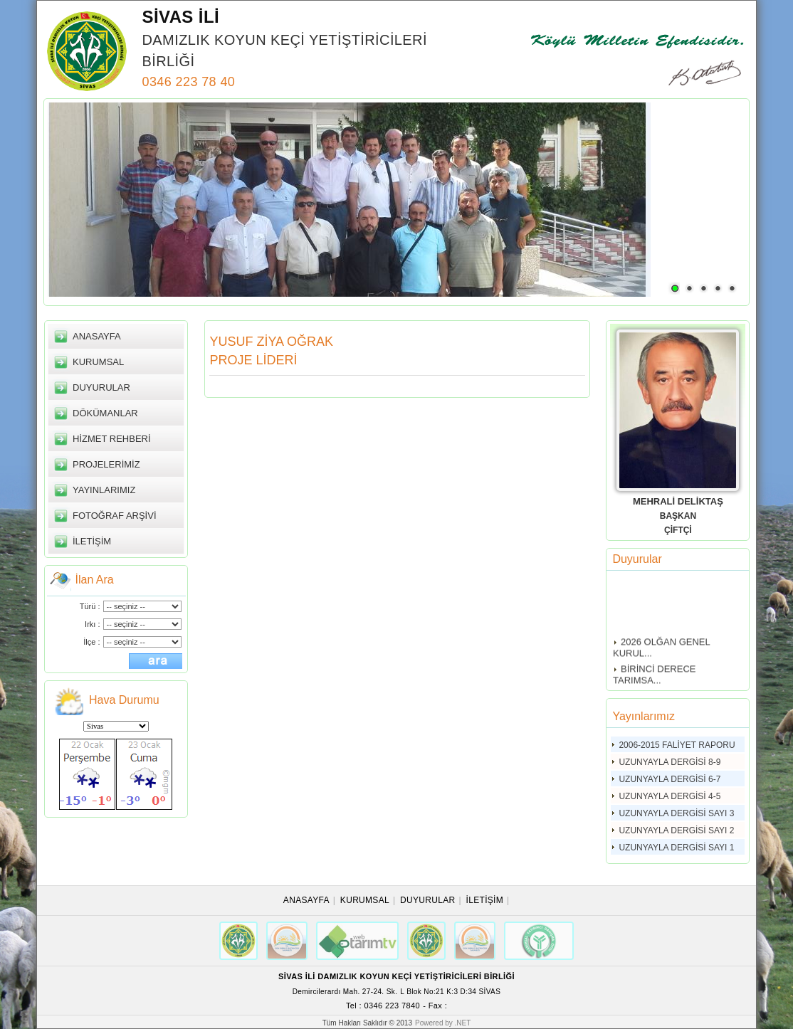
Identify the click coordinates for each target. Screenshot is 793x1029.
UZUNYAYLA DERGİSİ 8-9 (669, 762)
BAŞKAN (678, 516)
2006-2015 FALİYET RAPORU (677, 745)
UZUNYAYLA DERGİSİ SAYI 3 (676, 813)
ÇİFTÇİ (678, 530)
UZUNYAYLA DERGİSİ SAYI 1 (676, 848)
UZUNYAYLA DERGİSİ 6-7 (669, 779)
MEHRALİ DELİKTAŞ (678, 501)
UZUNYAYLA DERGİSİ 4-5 (669, 796)
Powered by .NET (443, 1023)
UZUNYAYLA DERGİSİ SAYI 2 (676, 830)
